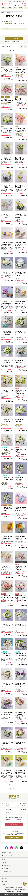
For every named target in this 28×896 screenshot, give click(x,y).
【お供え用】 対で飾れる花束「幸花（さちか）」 (20, 744)
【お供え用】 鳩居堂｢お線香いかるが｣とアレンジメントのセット (20, 303)
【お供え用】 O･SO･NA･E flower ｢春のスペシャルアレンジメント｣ (7, 100)
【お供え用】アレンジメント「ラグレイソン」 (20, 333)
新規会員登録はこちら (14, 824)
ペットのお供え (20, 28)
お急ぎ (20, 7)
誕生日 (3, 7)
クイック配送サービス (8, 23)
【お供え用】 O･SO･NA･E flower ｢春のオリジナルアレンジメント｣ (21, 71)
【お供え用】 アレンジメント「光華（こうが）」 (7, 626)
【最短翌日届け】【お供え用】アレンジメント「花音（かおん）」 (20, 568)
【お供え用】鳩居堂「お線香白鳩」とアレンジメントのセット (7, 333)
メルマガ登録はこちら (14, 837)
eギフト (9, 7)
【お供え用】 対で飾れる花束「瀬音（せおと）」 (7, 714)
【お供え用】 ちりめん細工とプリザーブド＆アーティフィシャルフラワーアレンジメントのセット (20, 246)
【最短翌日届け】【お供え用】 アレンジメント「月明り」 (7, 509)
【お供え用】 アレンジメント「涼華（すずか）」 (7, 392)
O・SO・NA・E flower (7, 28)
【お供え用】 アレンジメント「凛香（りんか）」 (7, 421)
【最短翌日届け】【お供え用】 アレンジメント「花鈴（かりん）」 (20, 597)
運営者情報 (12, 887)
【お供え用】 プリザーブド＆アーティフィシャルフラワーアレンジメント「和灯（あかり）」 (20, 189)
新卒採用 (9, 891)
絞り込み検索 (14, 38)
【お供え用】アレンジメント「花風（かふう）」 (7, 655)
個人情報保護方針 (19, 887)
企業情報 (7, 887)
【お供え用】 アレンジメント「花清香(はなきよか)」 (20, 655)
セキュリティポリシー (7, 889)
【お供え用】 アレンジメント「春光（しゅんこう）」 (7, 71)
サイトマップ (23, 889)
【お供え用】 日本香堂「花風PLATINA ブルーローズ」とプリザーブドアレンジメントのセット (20, 510)
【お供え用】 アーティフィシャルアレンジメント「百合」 (7, 216)
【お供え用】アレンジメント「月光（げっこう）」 (20, 626)
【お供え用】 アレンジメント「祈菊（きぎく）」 (20, 421)
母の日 (15, 7)
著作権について (16, 889)
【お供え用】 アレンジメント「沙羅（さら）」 (7, 362)
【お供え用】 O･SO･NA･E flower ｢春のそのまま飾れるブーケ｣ (21, 130)
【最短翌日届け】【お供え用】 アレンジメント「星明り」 (20, 451)
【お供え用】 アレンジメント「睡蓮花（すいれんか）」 (20, 274)
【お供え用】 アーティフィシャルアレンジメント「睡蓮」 (20, 216)
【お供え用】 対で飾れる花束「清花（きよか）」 (7, 744)
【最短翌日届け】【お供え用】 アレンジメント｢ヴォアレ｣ (7, 597)
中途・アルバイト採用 (16, 891)
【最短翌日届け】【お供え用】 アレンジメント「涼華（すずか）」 (20, 392)
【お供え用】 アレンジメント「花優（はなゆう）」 (7, 479)
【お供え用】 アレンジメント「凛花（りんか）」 (7, 685)
